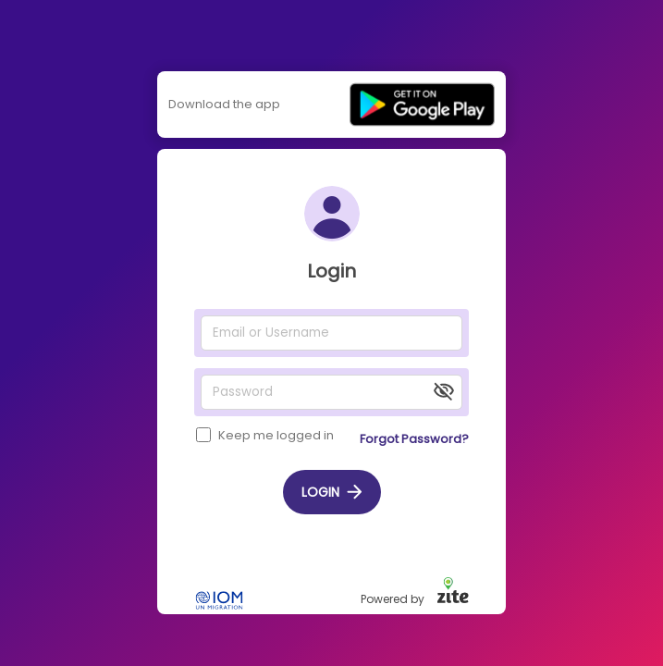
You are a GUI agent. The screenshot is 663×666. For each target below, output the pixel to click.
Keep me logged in (276, 435)
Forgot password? (414, 439)
